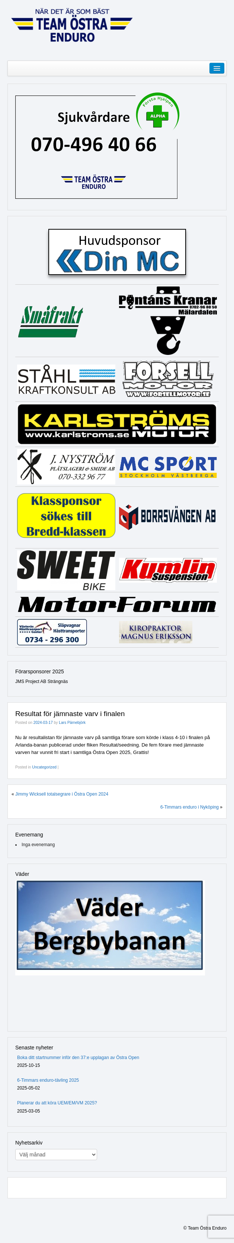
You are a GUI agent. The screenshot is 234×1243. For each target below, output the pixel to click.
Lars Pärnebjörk (72, 723)
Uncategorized (44, 767)
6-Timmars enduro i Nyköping (189, 807)
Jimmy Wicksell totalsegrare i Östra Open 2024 (61, 794)
